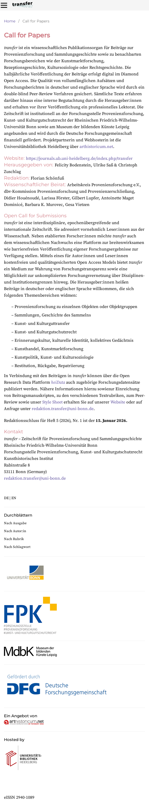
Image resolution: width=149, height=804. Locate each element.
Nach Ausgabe (15, 523)
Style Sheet (52, 402)
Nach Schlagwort (17, 547)
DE (6, 498)
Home (9, 21)
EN (13, 498)
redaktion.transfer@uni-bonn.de (63, 408)
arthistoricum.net (96, 146)
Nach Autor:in (15, 531)
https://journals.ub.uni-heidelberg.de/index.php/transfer (79, 158)
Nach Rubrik (14, 539)
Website (117, 402)
